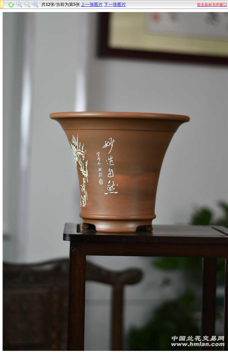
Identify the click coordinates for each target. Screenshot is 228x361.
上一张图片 (92, 4)
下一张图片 (115, 4)
